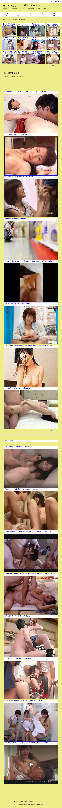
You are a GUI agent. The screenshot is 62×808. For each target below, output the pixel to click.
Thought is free (39, 804)
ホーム (5, 19)
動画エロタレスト (56, 65)
